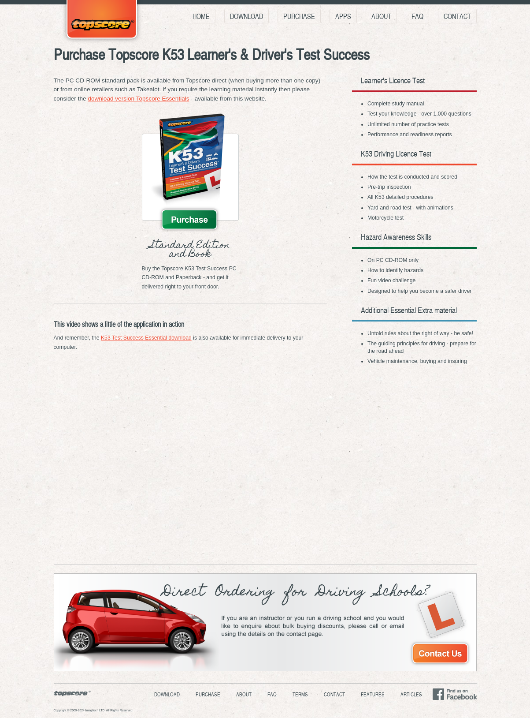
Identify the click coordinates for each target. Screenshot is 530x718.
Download (246, 16)
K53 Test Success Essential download (146, 338)
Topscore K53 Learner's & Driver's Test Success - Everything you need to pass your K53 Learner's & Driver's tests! (101, 22)
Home (201, 16)
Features (373, 694)
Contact (457, 16)
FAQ (417, 16)
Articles (411, 694)
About (381, 16)
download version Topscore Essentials (138, 98)
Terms (300, 694)
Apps (343, 16)
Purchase (299, 16)
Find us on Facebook (454, 694)
